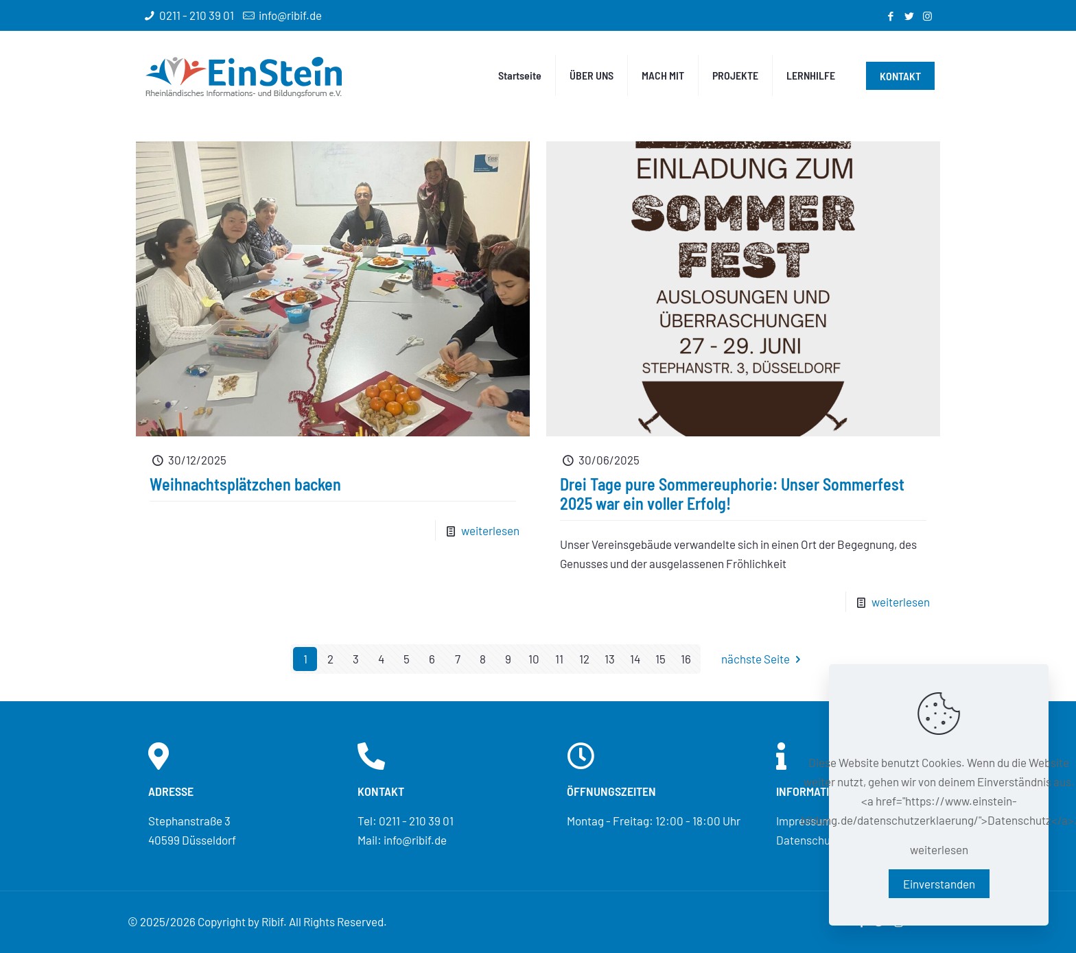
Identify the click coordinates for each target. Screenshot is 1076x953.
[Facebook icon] (890, 16)
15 (660, 659)
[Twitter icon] (909, 16)
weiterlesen (490, 530)
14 (635, 659)
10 (533, 659)
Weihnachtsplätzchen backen (245, 484)
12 (584, 659)
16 (686, 659)
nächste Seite (763, 659)
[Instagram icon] (927, 16)
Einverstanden (939, 884)
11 (559, 659)
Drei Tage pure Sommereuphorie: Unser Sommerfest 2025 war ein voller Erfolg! (732, 493)
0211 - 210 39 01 (196, 15)
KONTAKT (900, 75)
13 (610, 659)
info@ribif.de (290, 15)
